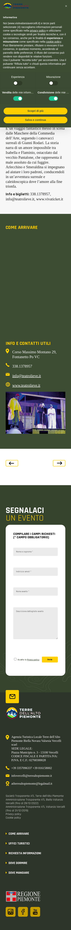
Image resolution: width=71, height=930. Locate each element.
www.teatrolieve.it (26, 385)
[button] (66, 6)
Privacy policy (33, 660)
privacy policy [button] (38, 30)
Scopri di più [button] (35, 110)
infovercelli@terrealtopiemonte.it (31, 775)
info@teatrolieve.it (26, 376)
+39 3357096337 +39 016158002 (31, 768)
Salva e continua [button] (35, 119)
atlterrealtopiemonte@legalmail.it (31, 783)
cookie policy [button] (53, 41)
